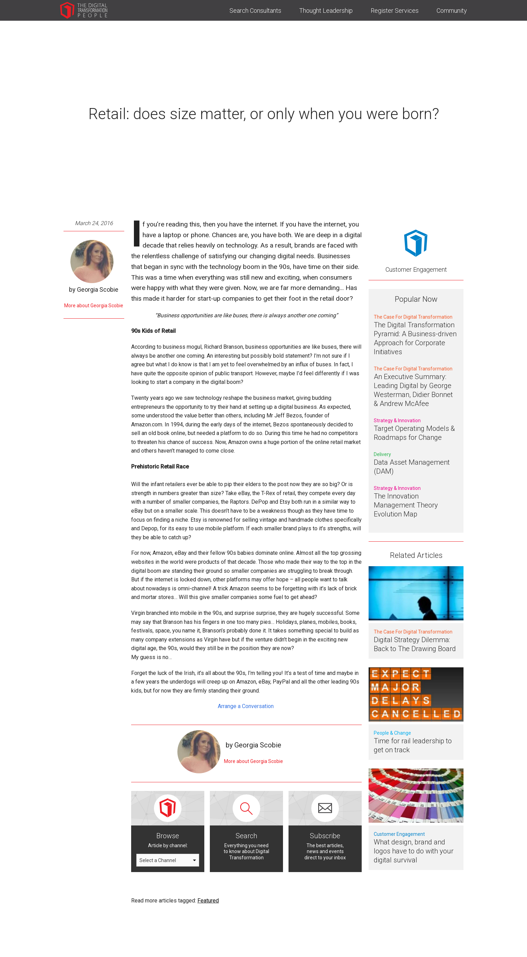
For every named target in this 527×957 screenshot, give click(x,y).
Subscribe (325, 836)
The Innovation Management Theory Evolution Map (406, 505)
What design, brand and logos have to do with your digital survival (413, 851)
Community (452, 10)
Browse (167, 836)
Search (246, 836)
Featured (208, 900)
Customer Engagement (416, 269)
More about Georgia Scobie (93, 305)
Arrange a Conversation (246, 706)
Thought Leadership (326, 10)
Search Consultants (255, 10)
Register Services (395, 10)
